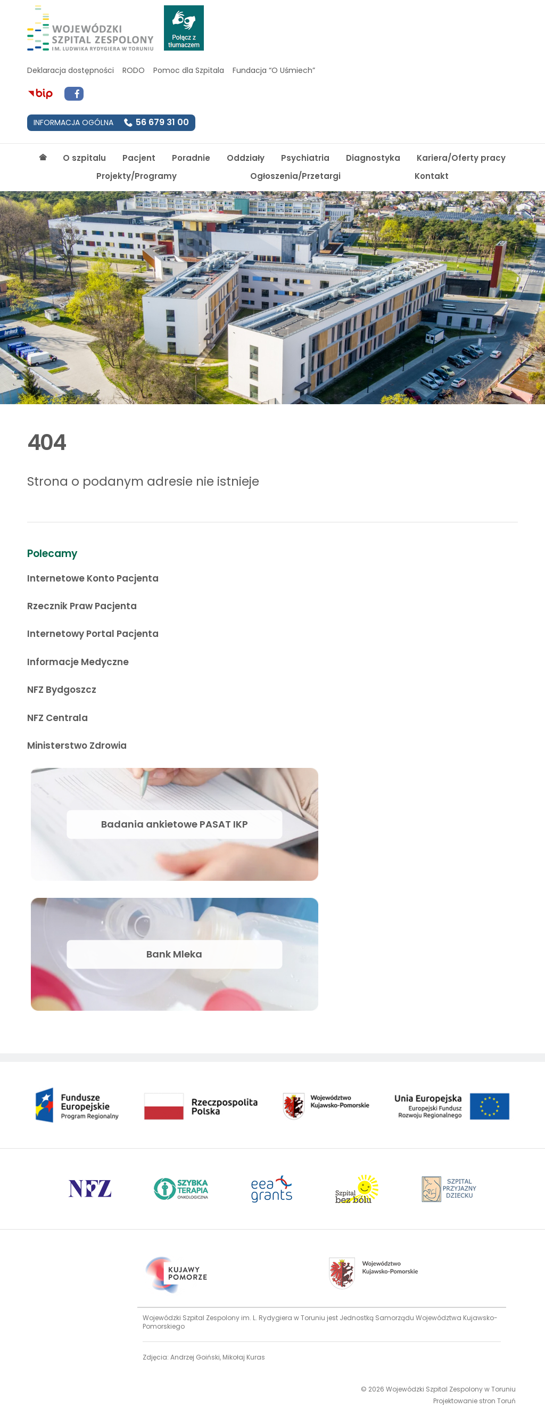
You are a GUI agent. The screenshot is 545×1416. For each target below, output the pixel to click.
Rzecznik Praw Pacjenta (82, 606)
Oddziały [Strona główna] (246, 157)
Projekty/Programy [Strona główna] (136, 176)
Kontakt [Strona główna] (432, 176)
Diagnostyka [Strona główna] (373, 157)
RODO (133, 70)
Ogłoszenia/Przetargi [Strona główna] (295, 176)
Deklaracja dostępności (70, 70)
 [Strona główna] (42, 157)
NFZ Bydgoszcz (61, 689)
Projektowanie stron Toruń (474, 1400)
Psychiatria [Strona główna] (305, 157)
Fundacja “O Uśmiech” (274, 70)
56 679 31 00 (162, 122)
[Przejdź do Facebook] (74, 94)
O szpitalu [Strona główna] (84, 157)
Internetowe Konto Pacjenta (93, 578)
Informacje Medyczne (78, 662)
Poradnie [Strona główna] (191, 157)
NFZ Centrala (57, 717)
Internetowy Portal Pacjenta (93, 633)
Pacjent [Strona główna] (138, 157)
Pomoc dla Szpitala (188, 70)
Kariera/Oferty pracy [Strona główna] (461, 157)
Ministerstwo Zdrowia (77, 745)
